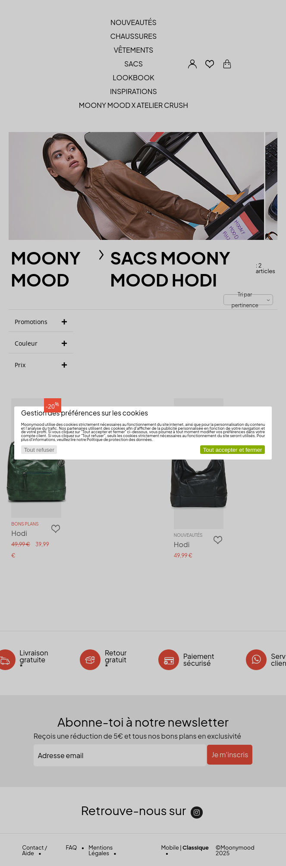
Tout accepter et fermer (232, 450)
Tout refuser (39, 450)
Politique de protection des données (119, 439)
